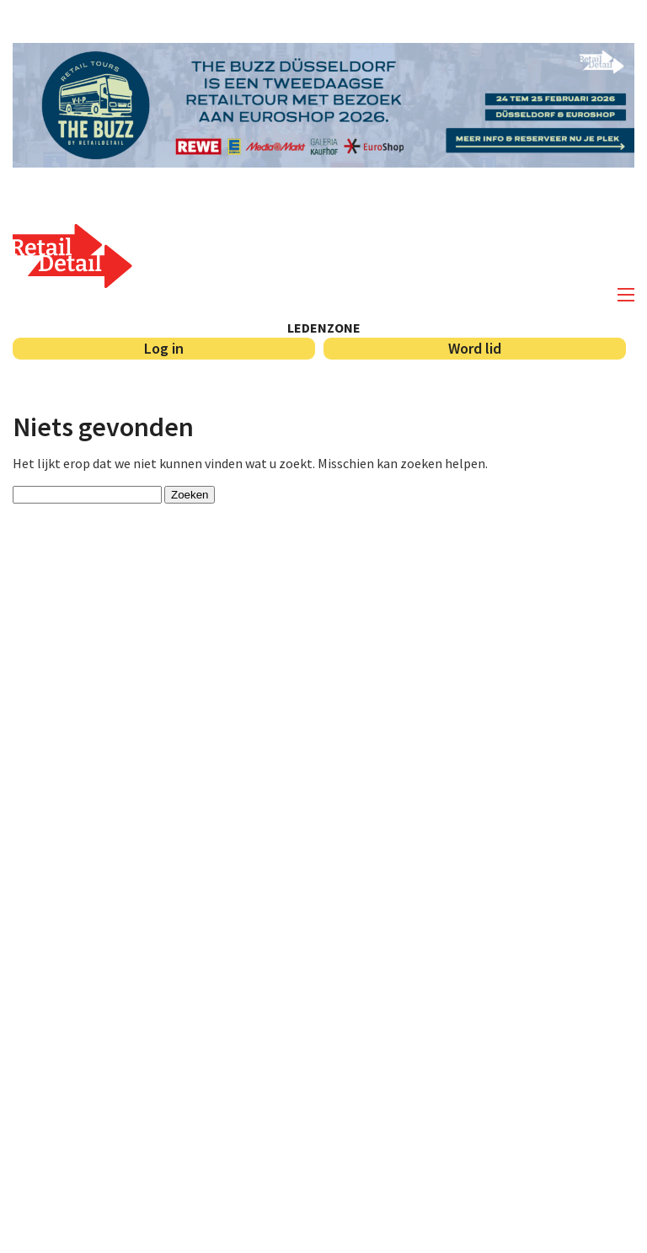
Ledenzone (324, 327)
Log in (164, 348)
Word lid (474, 348)
